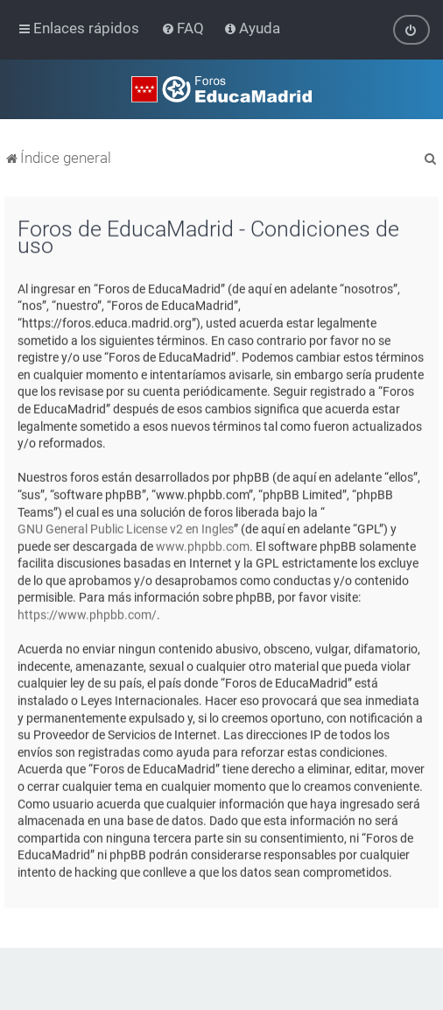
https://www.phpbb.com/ (87, 615)
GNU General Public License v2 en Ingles (126, 529)
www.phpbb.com (203, 546)
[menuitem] (184, 28)
